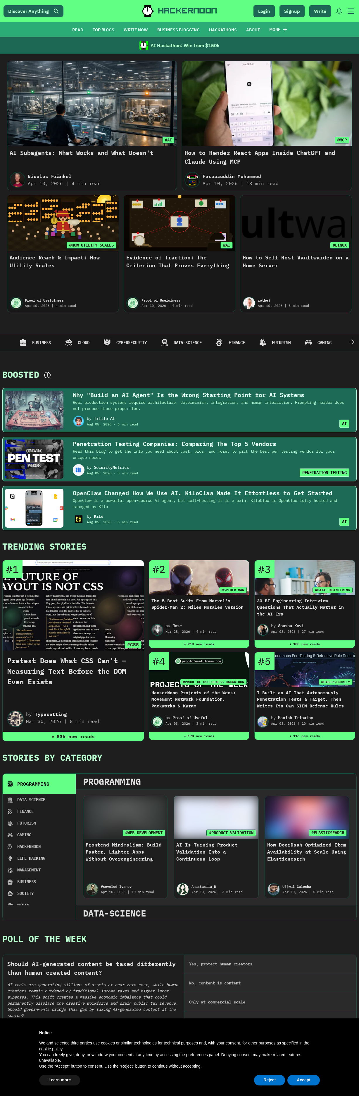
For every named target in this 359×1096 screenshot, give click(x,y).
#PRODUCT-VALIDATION (231, 832)
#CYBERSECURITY (335, 682)
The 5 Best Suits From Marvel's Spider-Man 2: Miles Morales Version (197, 604)
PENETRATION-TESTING (324, 472)
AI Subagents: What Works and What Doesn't (81, 153)
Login (264, 11)
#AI (168, 140)
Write (320, 11)
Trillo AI (104, 418)
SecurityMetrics (111, 467)
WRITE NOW (136, 30)
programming (112, 781)
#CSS (133, 644)
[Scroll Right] (351, 342)
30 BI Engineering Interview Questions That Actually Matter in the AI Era (300, 607)
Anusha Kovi (291, 625)
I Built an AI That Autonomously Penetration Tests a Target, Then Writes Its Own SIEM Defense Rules (300, 699)
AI (344, 423)
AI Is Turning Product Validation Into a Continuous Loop (207, 852)
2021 (266, 984)
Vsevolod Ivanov (116, 886)
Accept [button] (303, 1080)
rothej (264, 300)
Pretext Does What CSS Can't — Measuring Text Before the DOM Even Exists (66, 671)
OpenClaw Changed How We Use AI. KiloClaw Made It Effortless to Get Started (202, 493)
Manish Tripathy (295, 717)
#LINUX (340, 245)
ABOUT (253, 30)
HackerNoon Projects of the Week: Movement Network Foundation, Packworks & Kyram (193, 699)
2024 (90, 984)
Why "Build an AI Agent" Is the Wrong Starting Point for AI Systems (188, 395)
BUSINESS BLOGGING (178, 30)
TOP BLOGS (103, 30)
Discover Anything (33, 11)
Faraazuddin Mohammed (232, 176)
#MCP (342, 140)
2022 (207, 984)
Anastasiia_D (203, 886)
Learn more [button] (60, 1080)
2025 (32, 984)
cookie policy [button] (50, 1049)
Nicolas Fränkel (50, 176)
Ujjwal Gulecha (296, 886)
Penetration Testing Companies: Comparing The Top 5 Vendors (174, 444)
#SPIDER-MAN (233, 590)
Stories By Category (52, 757)
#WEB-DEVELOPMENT (144, 832)
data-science (114, 913)
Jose (177, 625)
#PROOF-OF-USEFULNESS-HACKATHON (213, 682)
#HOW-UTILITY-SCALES (91, 245)
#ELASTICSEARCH (327, 832)
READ (77, 30)
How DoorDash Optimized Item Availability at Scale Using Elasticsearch (306, 852)
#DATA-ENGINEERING (332, 590)
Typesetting (51, 714)
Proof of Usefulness (44, 300)
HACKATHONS (223, 30)
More (278, 29)
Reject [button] (269, 1080)
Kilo (98, 516)
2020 (324, 984)
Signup (292, 11)
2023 (149, 984)
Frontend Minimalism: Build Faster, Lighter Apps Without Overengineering (124, 852)
